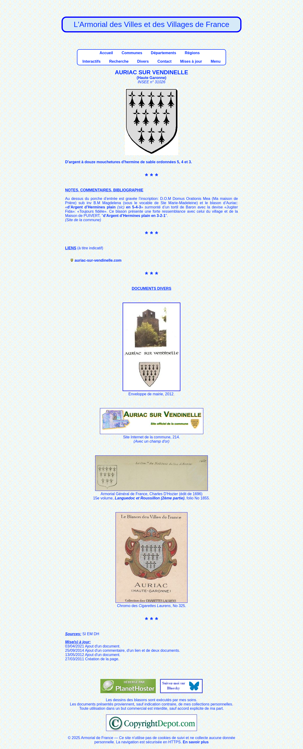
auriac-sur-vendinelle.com (98, 260)
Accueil (106, 53)
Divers (143, 61)
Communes (132, 53)
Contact (164, 61)
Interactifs (91, 61)
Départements (163, 53)
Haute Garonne (151, 78)
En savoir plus (196, 742)
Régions (192, 53)
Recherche (119, 61)
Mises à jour (191, 61)
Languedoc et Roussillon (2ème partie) (149, 498)
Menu (216, 61)
